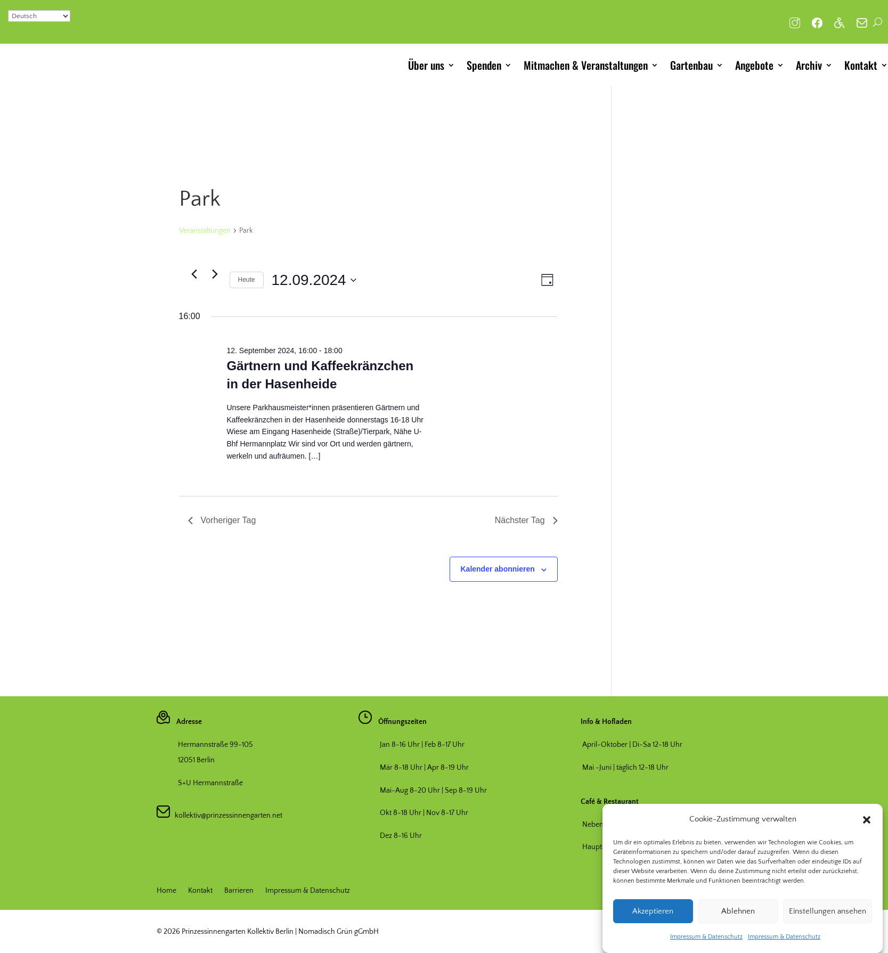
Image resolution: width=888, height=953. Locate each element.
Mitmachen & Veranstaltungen (586, 65)
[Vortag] (194, 273)
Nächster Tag (526, 520)
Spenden (484, 65)
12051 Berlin (196, 760)
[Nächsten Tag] (215, 273)
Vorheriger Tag (222, 520)
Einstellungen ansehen (827, 922)
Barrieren (239, 891)
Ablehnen (738, 922)
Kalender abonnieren (498, 569)
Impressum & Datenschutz (706, 948)
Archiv (809, 65)
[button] (866, 831)
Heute (246, 279)
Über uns (426, 65)
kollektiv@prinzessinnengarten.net (226, 815)
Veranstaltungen (205, 230)
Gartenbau (691, 65)
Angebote (754, 65)
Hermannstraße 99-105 (215, 744)
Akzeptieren (652, 922)
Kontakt (860, 65)
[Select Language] (39, 16)
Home (166, 891)
